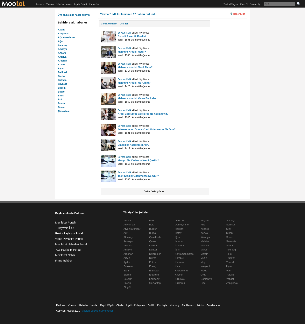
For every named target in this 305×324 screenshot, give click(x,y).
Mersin (204, 253)
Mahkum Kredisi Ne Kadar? (134, 82)
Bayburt (62, 84)
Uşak (229, 266)
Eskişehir (154, 278)
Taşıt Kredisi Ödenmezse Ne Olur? (138, 175)
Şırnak (230, 245)
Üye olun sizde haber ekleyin (74, 15)
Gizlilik (151, 305)
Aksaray (62, 45)
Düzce (152, 257)
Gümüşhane (182, 224)
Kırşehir (205, 220)
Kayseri (179, 274)
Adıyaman (63, 33)
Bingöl (61, 91)
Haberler (60, 4)
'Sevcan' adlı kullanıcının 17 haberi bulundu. (128, 14)
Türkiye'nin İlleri (64, 228)
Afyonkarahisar (66, 37)
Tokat (229, 253)
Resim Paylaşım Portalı (69, 233)
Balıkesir (63, 72)
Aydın (61, 68)
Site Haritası (187, 305)
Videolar (50, 4)
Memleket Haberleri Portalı (71, 244)
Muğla (204, 257)
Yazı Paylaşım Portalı (68, 249)
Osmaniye (206, 278)
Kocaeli (205, 228)
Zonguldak (232, 283)
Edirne (153, 262)
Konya (204, 232)
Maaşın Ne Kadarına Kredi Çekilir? (138, 160)
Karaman (180, 262)
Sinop (229, 232)
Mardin (204, 249)
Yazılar (69, 4)
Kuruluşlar (94, 4)
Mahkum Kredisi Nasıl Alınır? (135, 67)
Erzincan (154, 270)
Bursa (61, 107)
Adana (61, 29)
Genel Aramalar (109, 24)
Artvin (61, 64)
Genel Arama (213, 305)
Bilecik (62, 88)
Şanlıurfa (231, 241)
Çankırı (153, 241)
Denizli (153, 249)
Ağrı (60, 41)
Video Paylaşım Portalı (69, 238)
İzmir (177, 249)
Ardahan (62, 60)
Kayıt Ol (244, 4)
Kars (177, 266)
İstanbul (179, 245)
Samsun (231, 224)
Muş (203, 262)
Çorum (153, 245)
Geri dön (124, 24)
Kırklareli (180, 283)
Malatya (205, 241)
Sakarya (231, 220)
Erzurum (154, 274)
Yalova (230, 274)
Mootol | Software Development (98, 310)
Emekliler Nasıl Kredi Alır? (133, 144)
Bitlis (61, 95)
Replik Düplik (80, 4)
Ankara (62, 53)
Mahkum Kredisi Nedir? (132, 51)
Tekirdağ (231, 249)
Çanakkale (63, 111)
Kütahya (205, 237)
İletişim (200, 305)
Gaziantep (155, 283)
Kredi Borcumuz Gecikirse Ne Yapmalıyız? (143, 113)
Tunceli (230, 262)
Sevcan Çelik (124, 32)
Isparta (179, 241)
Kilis (203, 224)
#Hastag (174, 305)
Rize (203, 283)
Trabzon (230, 257)
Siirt (228, 228)
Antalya (62, 56)
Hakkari (179, 228)
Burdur (62, 103)
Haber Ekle (239, 14)
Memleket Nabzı (65, 255)
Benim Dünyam (230, 4)
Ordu (203, 274)
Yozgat (230, 278)
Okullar (120, 305)
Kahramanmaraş (184, 253)
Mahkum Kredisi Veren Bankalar (137, 98)
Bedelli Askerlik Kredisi (132, 36)
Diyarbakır (155, 253)
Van (228, 270)
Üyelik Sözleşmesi (135, 305)
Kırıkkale (180, 278)
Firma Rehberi (64, 260)
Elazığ (152, 266)
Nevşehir (205, 266)
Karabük (179, 257)
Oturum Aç (255, 4)
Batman (62, 80)
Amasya (62, 49)
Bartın (61, 76)
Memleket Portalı (65, 222)
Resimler (40, 4)
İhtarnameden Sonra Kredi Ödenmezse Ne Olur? (147, 129)
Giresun (179, 220)
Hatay (178, 232)
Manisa (205, 245)
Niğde (204, 270)
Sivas (229, 237)
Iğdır (177, 237)
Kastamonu (181, 270)
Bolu (60, 99)
